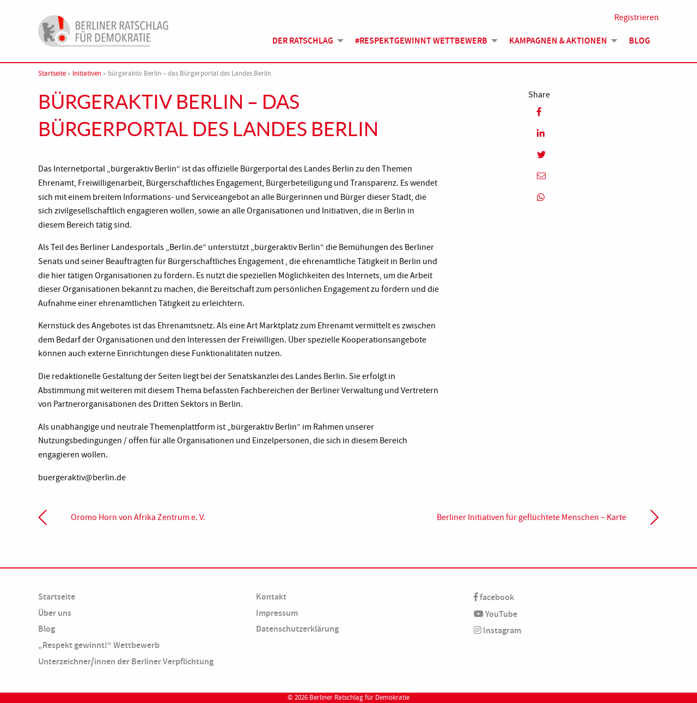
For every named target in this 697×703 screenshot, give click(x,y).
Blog (639, 40)
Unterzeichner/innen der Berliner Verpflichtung (125, 661)
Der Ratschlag (302, 40)
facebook (494, 597)
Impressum (277, 613)
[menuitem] (305, 40)
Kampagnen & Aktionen (558, 40)
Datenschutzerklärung (297, 628)
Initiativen (86, 73)
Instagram (497, 630)
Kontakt (271, 596)
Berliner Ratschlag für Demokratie (359, 697)
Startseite (52, 73)
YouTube (495, 614)
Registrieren (636, 17)
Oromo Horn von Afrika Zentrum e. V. (138, 517)
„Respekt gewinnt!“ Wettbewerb (99, 645)
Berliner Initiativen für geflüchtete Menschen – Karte (531, 517)
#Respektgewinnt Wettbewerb (421, 40)
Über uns (54, 613)
